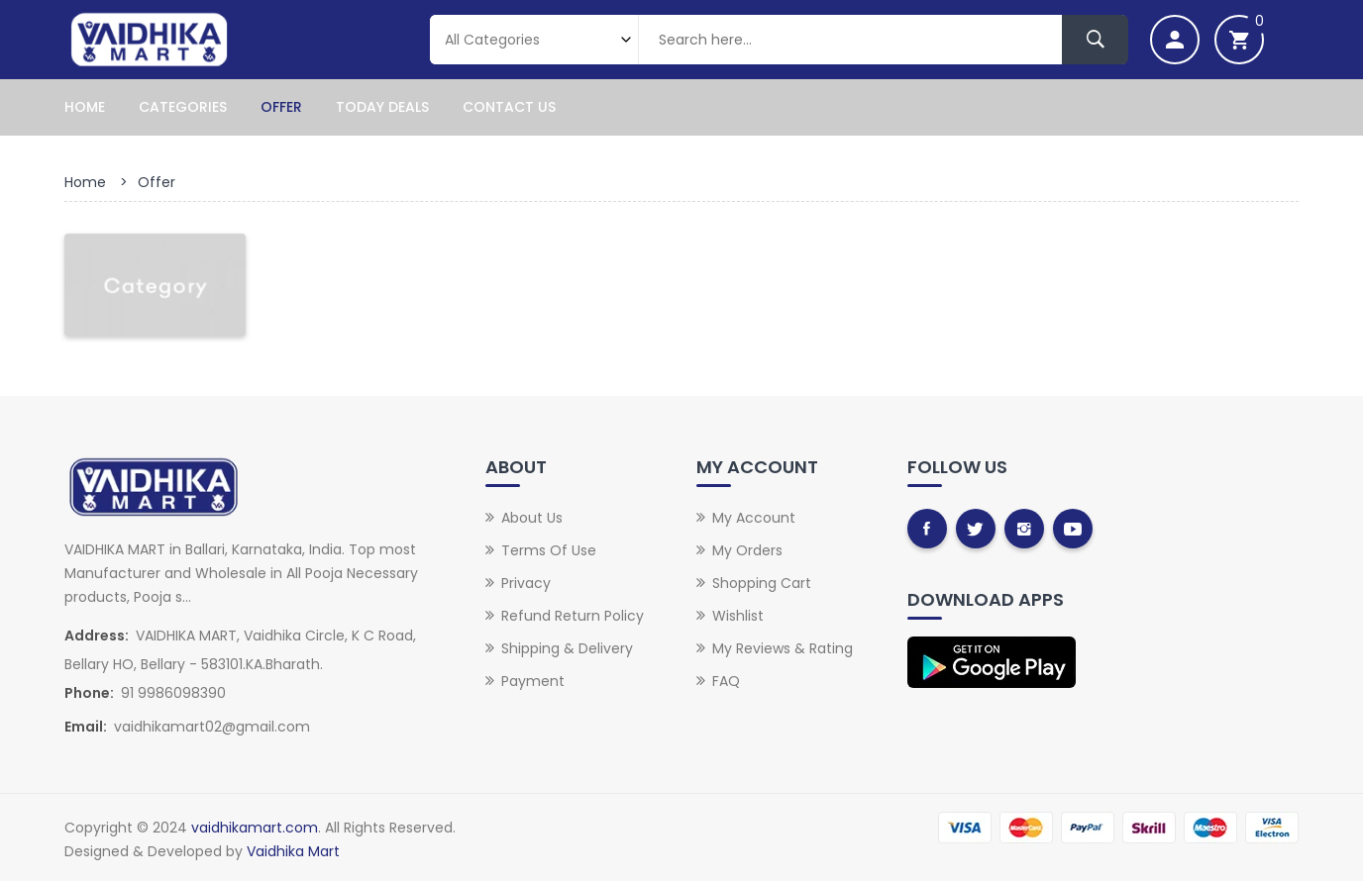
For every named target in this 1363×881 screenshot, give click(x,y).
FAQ (726, 681)
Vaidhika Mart (293, 851)
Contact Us (509, 107)
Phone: (89, 693)
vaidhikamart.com (254, 827)
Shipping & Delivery (567, 648)
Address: (96, 635)
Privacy (526, 583)
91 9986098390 (173, 693)
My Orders (747, 550)
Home (84, 107)
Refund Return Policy (572, 616)
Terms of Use (548, 550)
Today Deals (382, 107)
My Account (753, 518)
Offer (281, 107)
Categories (183, 107)
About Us (532, 518)
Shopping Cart (761, 583)
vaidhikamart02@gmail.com (212, 726)
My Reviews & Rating (782, 648)
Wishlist (738, 616)
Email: (85, 726)
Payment (533, 681)
